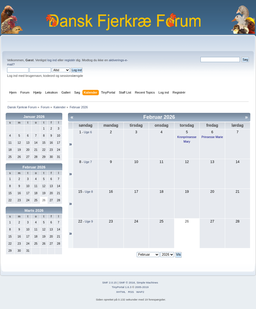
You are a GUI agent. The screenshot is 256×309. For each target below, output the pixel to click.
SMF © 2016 (127, 282)
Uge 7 (88, 162)
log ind (52, 60)
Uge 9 (89, 221)
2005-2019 (142, 287)
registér (70, 60)
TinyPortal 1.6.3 (121, 287)
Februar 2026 (34, 167)
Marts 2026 (33, 210)
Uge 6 (88, 132)
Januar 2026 (33, 117)
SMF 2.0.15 (109, 282)
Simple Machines (147, 282)
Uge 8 (89, 191)
